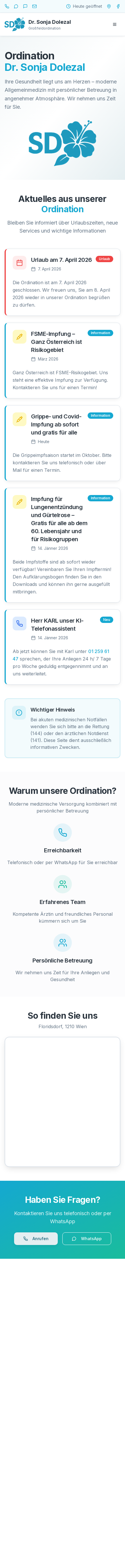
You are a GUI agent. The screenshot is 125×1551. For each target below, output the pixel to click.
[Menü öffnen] (114, 24)
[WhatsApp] (16, 6)
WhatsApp (87, 1238)
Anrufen (36, 1238)
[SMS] (25, 6)
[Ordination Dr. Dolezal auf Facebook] (118, 6)
